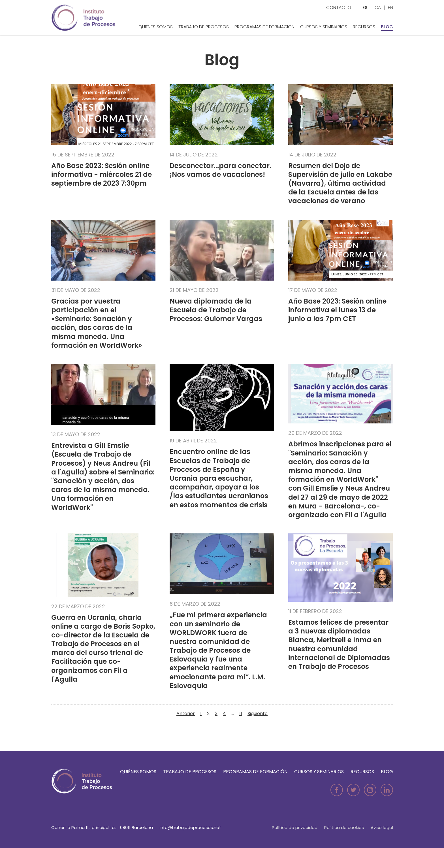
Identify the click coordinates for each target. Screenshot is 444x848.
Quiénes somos (155, 27)
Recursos (364, 27)
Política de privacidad (294, 827)
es (365, 7)
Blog (387, 27)
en (390, 7)
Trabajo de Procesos (203, 27)
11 (240, 713)
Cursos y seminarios (323, 27)
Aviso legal (382, 827)
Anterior (185, 713)
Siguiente (257, 713)
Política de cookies (344, 827)
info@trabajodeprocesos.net (190, 827)
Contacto (338, 7)
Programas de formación (264, 27)
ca (378, 7)
